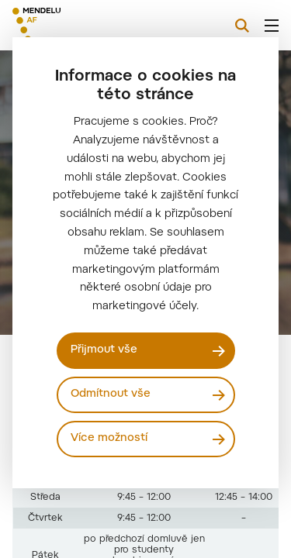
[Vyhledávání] (242, 26)
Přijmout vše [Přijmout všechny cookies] (104, 350)
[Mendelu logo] (90, 25)
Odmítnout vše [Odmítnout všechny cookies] (111, 394)
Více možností (109, 438)
